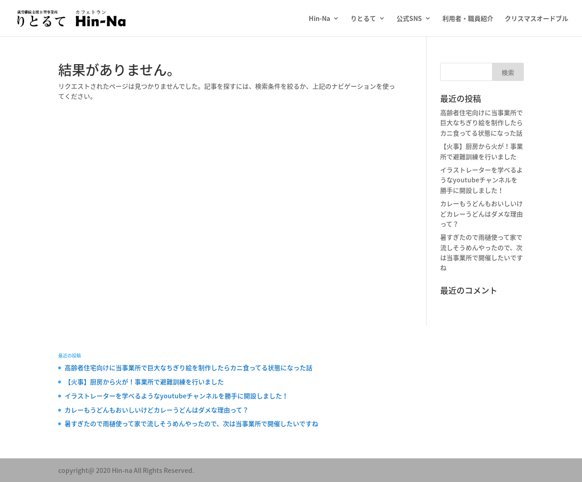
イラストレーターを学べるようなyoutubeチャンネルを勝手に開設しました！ (481, 180)
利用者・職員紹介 (467, 19)
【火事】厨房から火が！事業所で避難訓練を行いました (144, 381)
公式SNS (409, 19)
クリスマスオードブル (536, 19)
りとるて (363, 19)
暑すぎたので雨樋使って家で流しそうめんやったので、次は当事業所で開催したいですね (191, 423)
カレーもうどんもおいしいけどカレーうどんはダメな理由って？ (481, 213)
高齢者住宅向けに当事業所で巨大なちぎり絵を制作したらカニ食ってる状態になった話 (481, 122)
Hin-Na (319, 19)
